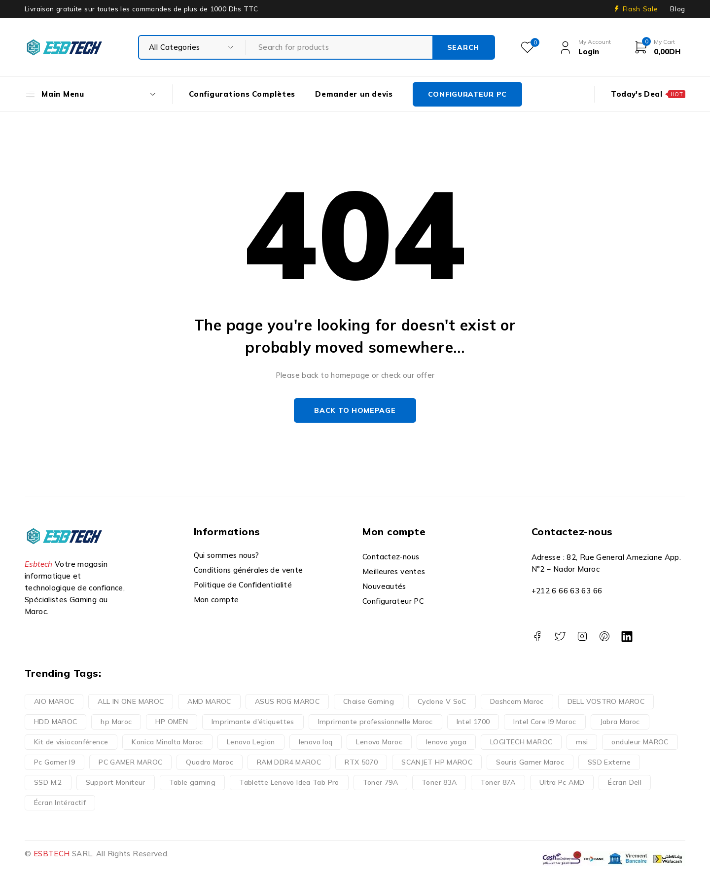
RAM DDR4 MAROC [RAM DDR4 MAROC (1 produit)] (289, 762)
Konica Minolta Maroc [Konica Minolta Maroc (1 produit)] (167, 741)
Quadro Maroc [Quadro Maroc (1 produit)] (209, 762)
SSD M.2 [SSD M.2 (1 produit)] (48, 782)
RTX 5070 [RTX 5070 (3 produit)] (361, 762)
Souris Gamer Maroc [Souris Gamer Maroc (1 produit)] (530, 762)
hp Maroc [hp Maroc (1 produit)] (116, 721)
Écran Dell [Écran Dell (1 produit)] (624, 782)
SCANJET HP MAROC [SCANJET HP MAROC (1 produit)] (436, 762)
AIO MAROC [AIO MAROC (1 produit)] (54, 701)
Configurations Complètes (242, 94)
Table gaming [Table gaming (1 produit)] (192, 782)
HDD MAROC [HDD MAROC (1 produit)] (55, 721)
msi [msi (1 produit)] (582, 741)
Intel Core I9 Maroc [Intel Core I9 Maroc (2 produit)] (544, 721)
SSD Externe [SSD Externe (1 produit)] (609, 762)
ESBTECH (52, 853)
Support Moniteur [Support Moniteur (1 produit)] (115, 782)
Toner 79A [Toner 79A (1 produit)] (380, 782)
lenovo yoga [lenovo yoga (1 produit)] (446, 741)
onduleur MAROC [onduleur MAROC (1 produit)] (639, 741)
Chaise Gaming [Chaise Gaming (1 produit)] (368, 701)
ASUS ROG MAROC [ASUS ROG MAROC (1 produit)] (287, 701)
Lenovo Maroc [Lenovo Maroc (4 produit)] (379, 741)
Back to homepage (354, 410)
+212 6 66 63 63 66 (567, 590)
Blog (677, 9)
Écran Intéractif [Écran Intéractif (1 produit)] (60, 802)
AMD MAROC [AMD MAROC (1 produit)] (209, 701)
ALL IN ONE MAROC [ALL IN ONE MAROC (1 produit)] (131, 701)
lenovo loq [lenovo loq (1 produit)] (316, 741)
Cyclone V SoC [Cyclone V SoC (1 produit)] (442, 701)
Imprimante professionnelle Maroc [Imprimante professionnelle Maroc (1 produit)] (375, 721)
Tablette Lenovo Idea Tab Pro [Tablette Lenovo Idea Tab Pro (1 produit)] (289, 782)
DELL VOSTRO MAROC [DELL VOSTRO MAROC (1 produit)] (606, 701)
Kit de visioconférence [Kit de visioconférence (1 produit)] (71, 741)
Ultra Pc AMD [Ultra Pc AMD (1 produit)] (562, 782)
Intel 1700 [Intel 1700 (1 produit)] (473, 721)
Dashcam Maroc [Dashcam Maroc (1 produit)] (517, 701)
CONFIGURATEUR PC (467, 94)
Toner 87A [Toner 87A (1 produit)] (497, 782)
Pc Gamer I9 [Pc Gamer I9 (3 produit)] (54, 762)
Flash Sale (640, 9)
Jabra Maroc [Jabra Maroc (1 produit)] (620, 721)
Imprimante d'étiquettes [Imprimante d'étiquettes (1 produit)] (253, 721)
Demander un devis (354, 94)
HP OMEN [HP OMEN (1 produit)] (171, 721)
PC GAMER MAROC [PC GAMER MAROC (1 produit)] (130, 762)
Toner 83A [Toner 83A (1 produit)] (439, 782)
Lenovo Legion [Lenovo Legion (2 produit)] (251, 741)
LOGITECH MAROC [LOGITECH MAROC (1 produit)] (521, 741)
